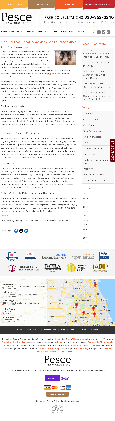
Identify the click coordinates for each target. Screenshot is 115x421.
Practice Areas (43, 32)
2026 (85, 193)
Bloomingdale (106, 342)
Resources (40, 401)
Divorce (87, 142)
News (71, 32)
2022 (85, 211)
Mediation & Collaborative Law (99, 4)
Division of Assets (92, 136)
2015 (84, 242)
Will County (66, 352)
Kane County (49, 352)
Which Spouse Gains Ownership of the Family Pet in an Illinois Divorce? (96, 53)
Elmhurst (40, 345)
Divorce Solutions (14, 4)
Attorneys (29, 32)
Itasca (66, 345)
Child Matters (41, 4)
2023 (85, 206)
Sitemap (76, 401)
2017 (85, 233)
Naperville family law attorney (38, 201)
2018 (84, 229)
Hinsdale (21, 342)
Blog (55, 32)
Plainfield (84, 345)
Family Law (69, 4)
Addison (59, 342)
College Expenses (92, 131)
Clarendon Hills (9, 342)
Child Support (90, 125)
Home (4, 32)
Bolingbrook (8, 345)
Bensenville (93, 342)
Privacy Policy (53, 401)
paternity (54, 74)
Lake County (82, 349)
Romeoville (94, 345)
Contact (80, 32)
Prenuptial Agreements (95, 174)
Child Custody (90, 119)
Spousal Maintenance (94, 180)
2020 (85, 220)
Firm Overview (16, 32)
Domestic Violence (93, 148)
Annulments (89, 113)
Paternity (28, 47)
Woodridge (55, 349)
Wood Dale (44, 349)
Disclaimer (66, 401)
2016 (84, 237)
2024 (85, 202)
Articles (63, 32)
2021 (84, 215)
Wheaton (76, 339)
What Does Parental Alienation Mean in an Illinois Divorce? (94, 74)
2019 (84, 224)
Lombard (74, 345)
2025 (85, 198)
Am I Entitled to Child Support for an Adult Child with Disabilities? (97, 95)
